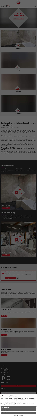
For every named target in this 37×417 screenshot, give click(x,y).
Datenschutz (21, 415)
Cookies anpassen (4, 412)
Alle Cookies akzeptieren (5, 407)
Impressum (16, 415)
